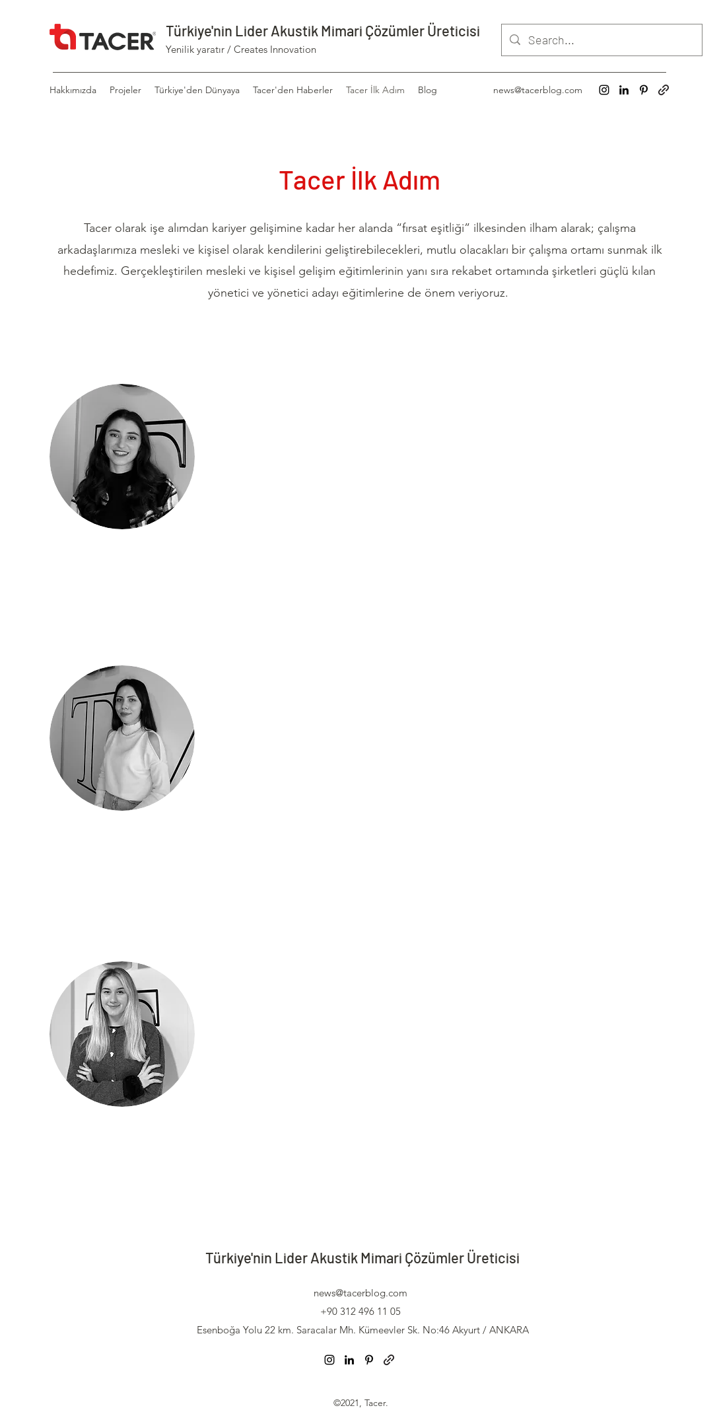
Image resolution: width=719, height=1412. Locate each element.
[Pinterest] (643, 89)
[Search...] (601, 40)
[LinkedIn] (624, 89)
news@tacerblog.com (537, 90)
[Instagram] (604, 89)
